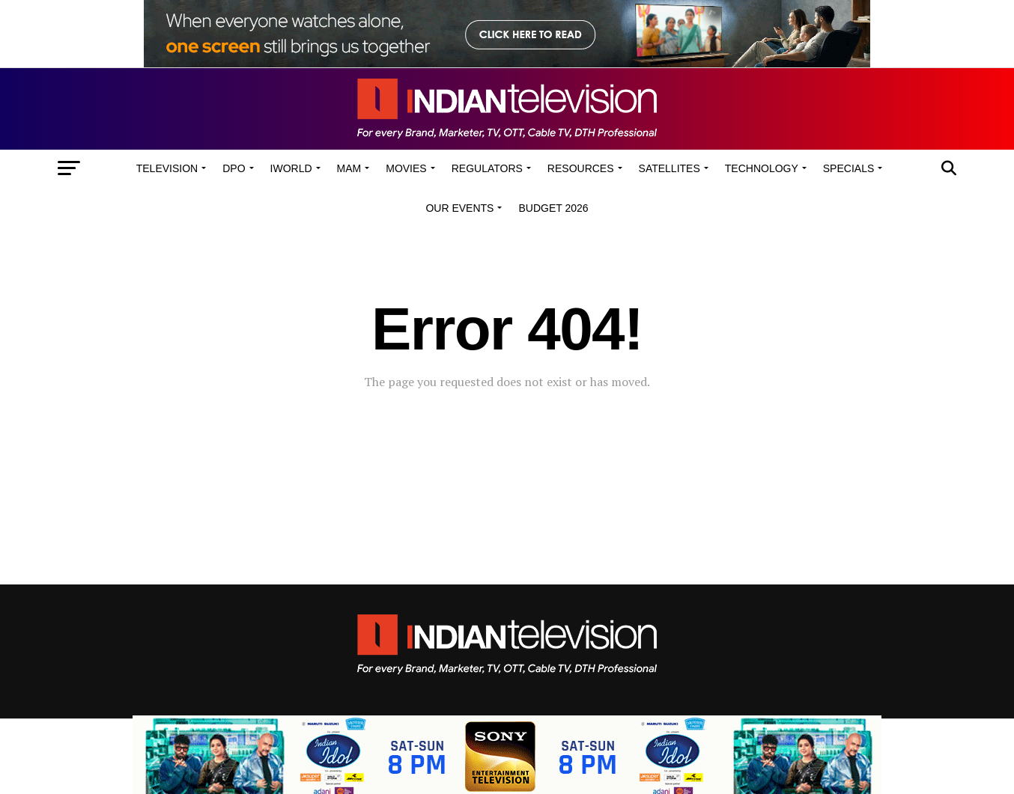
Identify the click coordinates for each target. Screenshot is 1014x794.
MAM (349, 168)
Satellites (669, 168)
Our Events (459, 208)
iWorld (291, 168)
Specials (848, 168)
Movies (406, 168)
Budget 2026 (553, 208)
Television (167, 168)
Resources (580, 168)
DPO (233, 168)
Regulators (487, 168)
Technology (761, 168)
